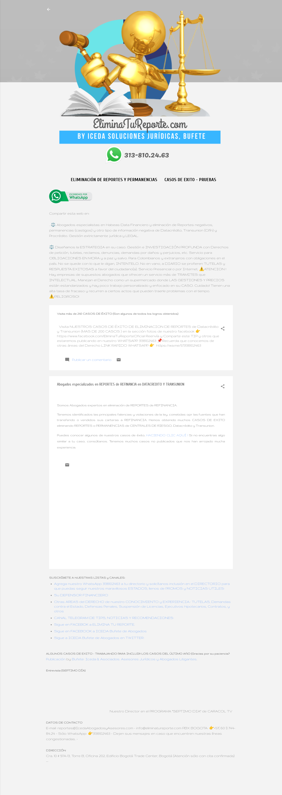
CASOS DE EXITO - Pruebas (190, 179)
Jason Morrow (155, 779)
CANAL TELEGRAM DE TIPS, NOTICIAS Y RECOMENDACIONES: (114, 618)
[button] (222, 329)
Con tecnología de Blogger (141, 770)
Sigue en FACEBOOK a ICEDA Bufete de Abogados (100, 631)
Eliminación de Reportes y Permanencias (114, 179)
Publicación (55, 659)
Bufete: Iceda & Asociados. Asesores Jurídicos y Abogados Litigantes (134, 659)
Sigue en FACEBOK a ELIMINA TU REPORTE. (94, 624)
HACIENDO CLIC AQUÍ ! (167, 435)
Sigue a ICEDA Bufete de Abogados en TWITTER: (99, 638)
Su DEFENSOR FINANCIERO (81, 595)
